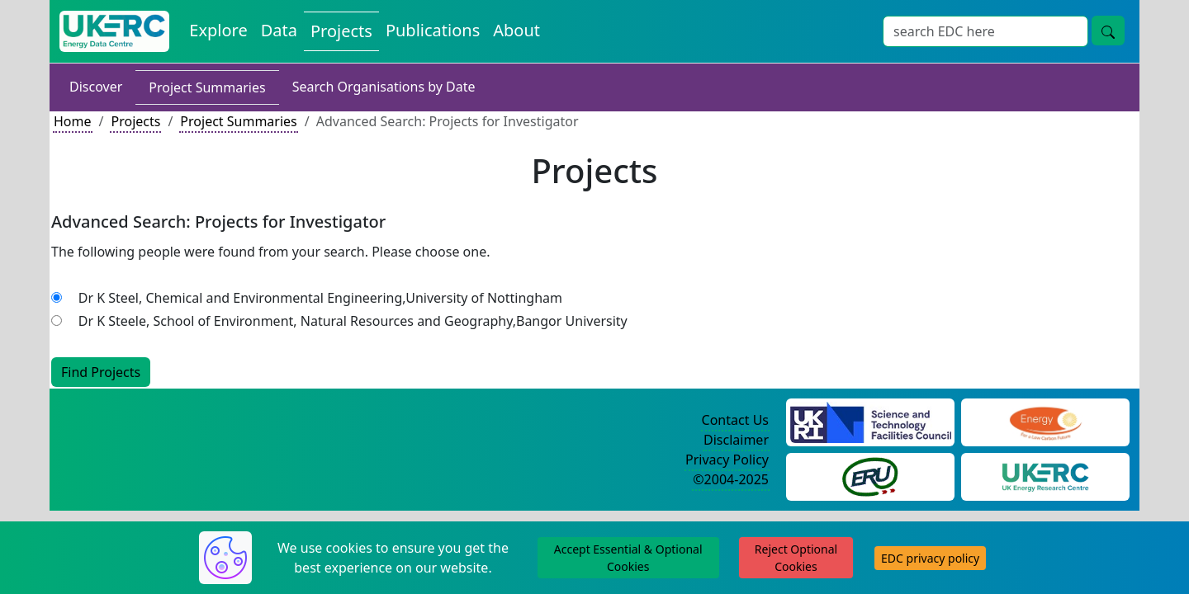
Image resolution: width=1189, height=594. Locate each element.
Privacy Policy (727, 459)
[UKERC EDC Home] (114, 31)
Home (73, 121)
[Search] (985, 31)
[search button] (1108, 30)
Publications (433, 30)
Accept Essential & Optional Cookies (628, 557)
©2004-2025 (731, 479)
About (516, 30)
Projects (341, 31)
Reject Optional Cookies (796, 557)
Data (279, 30)
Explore (218, 30)
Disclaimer (736, 440)
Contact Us (735, 420)
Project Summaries (207, 87)
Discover (95, 87)
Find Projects (100, 372)
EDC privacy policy (930, 558)
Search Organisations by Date (384, 87)
